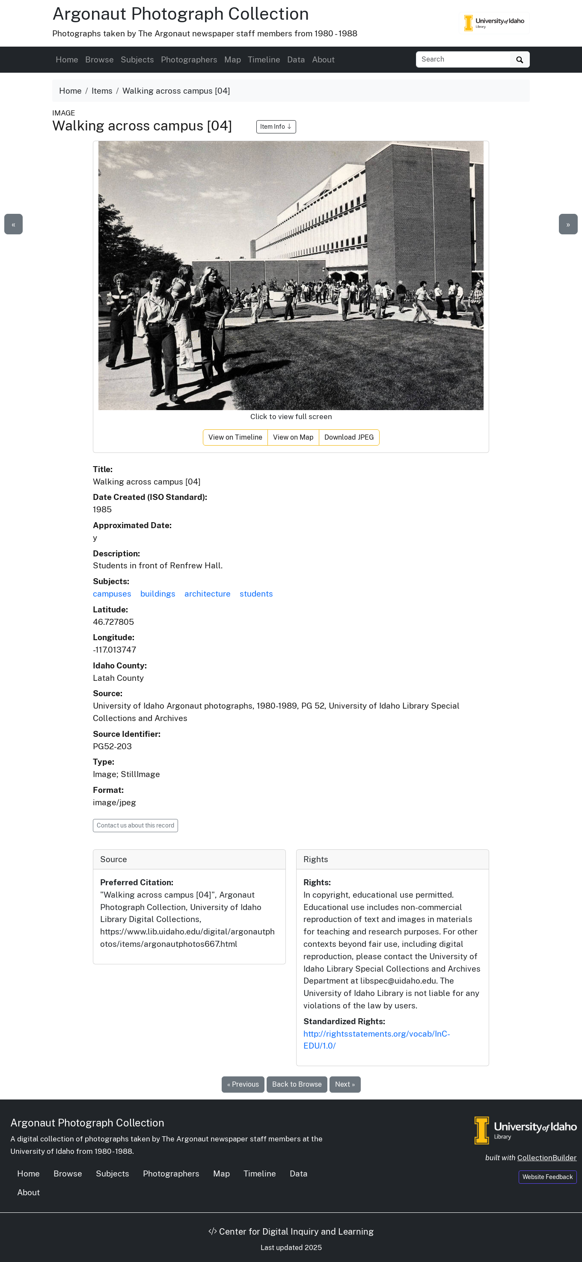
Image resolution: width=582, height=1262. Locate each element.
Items (102, 90)
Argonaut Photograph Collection (180, 13)
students (256, 593)
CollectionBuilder (547, 1157)
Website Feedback (548, 1176)
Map (232, 59)
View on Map (293, 437)
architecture (207, 593)
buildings (157, 593)
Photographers (189, 59)
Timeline (264, 59)
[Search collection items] (463, 59)
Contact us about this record (135, 825)
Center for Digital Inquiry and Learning (291, 1232)
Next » (345, 1084)
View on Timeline (235, 437)
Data (296, 59)
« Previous (243, 1084)
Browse (99, 59)
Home (67, 59)
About (323, 59)
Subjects (137, 59)
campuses (112, 593)
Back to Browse (297, 1084)
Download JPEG (349, 437)
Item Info (276, 126)
